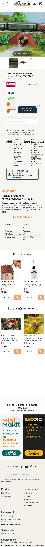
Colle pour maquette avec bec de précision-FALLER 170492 (33, 286)
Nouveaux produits (8, 496)
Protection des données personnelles (10, 526)
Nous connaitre (7, 516)
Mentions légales (8, 530)
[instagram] (36, 467)
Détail (7, 298)
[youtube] (26, 467)
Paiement (28, 493)
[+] (8, 111)
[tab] (22, 217)
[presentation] (20, 358)
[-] (8, 104)
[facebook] (22, 467)
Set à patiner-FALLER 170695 (8, 285)
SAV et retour (29, 506)
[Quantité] (11, 107)
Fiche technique (22, 216)
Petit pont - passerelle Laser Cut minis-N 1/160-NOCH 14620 (34, 340)
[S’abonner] (36, 474)
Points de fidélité (31, 502)
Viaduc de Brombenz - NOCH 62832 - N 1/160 (9, 339)
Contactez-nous (7, 533)
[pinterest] (31, 467)
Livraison (27, 499)
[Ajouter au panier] (27, 109)
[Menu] (3, 3)
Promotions (5, 493)
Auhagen (18, 205)
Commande (28, 496)
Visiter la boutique (11, 453)
